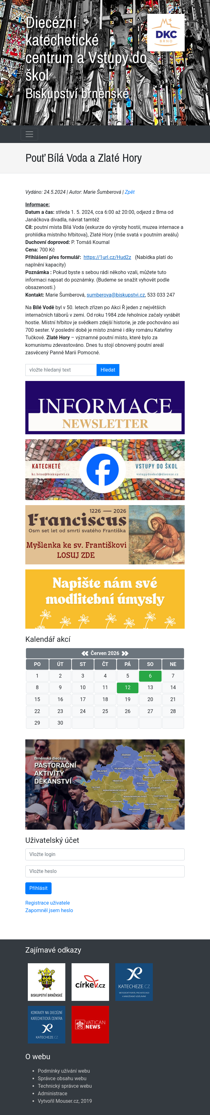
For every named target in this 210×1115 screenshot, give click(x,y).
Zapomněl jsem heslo (49, 910)
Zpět (130, 192)
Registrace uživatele (47, 903)
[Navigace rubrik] (29, 134)
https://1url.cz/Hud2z (107, 257)
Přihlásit (38, 888)
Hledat (108, 370)
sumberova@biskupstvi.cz (116, 295)
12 (127, 687)
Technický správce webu (65, 1086)
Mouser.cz (67, 1101)
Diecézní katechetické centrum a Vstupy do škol (105, 55)
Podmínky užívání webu (64, 1071)
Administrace (52, 1094)
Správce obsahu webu (62, 1078)
